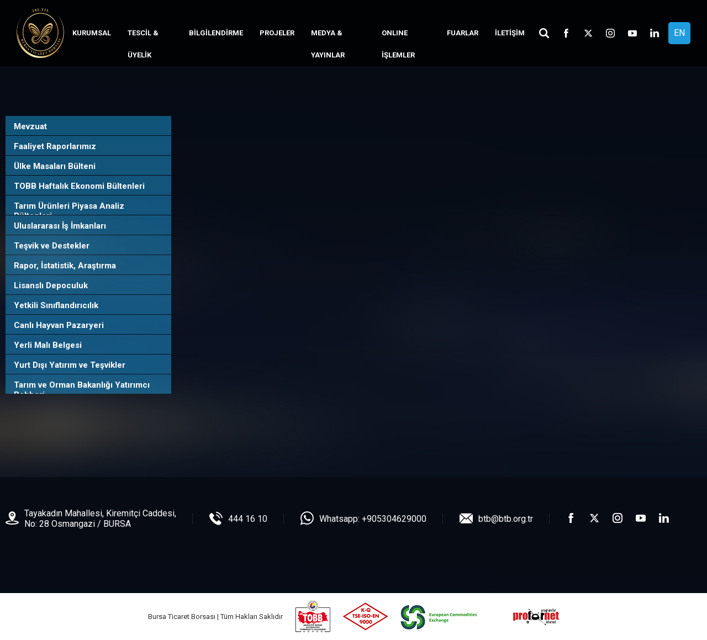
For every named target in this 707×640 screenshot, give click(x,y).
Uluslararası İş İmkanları (60, 226)
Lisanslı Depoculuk (51, 285)
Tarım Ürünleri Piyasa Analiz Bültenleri (69, 211)
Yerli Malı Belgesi (48, 345)
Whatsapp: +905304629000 (372, 519)
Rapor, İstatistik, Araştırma (65, 266)
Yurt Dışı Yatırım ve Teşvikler (69, 365)
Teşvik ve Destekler (51, 246)
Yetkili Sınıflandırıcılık (56, 305)
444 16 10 (247, 519)
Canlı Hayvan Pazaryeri (59, 325)
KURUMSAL (91, 33)
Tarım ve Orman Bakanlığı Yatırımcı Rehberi (82, 390)
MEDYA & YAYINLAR (328, 44)
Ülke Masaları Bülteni (55, 166)
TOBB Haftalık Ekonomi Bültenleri (79, 186)
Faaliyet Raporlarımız (55, 146)
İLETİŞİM (510, 33)
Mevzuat (30, 126)
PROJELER (277, 33)
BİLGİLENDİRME (216, 33)
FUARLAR (462, 33)
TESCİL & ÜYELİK (143, 44)
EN (679, 33)
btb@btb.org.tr (505, 519)
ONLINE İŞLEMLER (398, 44)
